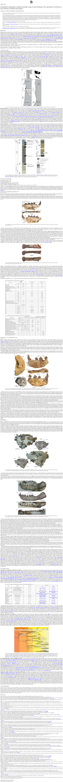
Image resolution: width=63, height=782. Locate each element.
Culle (1, 724)
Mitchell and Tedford (52, 591)
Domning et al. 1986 (23, 116)
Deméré (1, 726)
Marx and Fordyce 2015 (11, 662)
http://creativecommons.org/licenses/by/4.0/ (9, 28)
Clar (1, 722)
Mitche (1, 748)
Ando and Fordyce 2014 (24, 659)
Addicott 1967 (3, 55)
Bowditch (1, 717)
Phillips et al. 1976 (46, 53)
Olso (1, 757)
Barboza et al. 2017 (42, 592)
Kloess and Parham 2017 (55, 581)
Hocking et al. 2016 (48, 242)
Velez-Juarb (2, 775)
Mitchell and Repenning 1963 (27, 131)
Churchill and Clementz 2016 (47, 36)
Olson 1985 (37, 128)
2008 (36, 119)
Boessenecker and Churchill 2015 (33, 578)
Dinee (1, 731)
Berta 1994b (34, 38)
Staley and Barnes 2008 (57, 663)
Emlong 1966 (17, 116)
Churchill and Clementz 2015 (54, 660)
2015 (24, 128)
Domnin (1, 733)
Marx (1, 744)
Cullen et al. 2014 (35, 268)
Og (0, 756)
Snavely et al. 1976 (32, 110)
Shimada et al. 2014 (6, 66)
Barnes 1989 (26, 38)
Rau (1, 765)
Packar (1, 759)
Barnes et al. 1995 (35, 116)
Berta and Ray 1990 (57, 35)
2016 (61, 660)
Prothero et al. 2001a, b (42, 603)
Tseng (1, 772)
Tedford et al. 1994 (44, 40)
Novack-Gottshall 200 (23, 581)
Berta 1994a (48, 39)
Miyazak (1, 751)
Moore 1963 (32, 126)
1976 (61, 57)
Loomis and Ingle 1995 (43, 56)
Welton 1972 (20, 128)
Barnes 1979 (58, 65)
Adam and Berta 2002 (38, 36)
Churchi (1, 718)
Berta (1, 709)
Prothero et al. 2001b (40, 110)
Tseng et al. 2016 (38, 678)
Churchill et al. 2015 (16, 663)
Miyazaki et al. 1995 (9, 610)
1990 (30, 38)
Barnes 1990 (58, 38)
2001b (38, 118)
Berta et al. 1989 (14, 34)
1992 (61, 38)
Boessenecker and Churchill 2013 (9, 578)
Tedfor (1, 771)
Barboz (1, 699)
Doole (1, 734)
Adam (1, 696)
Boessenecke (2, 714)
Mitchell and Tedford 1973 (28, 36)
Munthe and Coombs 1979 (37, 131)
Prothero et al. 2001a (54, 564)
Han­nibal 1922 (59, 130)
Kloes (1, 739)
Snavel (1, 768)
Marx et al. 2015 (32, 659)
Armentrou (2, 698)
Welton (1, 776)
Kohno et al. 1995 (56, 129)
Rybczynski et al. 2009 (52, 40)
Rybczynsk (2, 766)
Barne (1, 701)
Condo (1, 725)
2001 (53, 58)
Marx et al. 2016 (41, 667)
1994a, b (8, 572)
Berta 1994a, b (19, 577)
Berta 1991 (13, 38)
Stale (1, 770)
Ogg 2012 (13, 120)
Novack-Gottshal (2, 755)
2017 (1, 61)
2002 (57, 607)
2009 (6, 656)
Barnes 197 (8, 38)
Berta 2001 (54, 607)
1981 (18, 60)
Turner (1, 773)
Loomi (1, 742)
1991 (49, 614)
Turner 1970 (3, 60)
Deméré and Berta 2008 (43, 116)
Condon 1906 (40, 129)
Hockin (1, 736)
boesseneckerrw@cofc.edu (14, 24)
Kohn (1, 740)
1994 (50, 655)
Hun (1, 738)
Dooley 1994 (30, 130)
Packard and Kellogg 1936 (37, 130)
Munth (1, 753)
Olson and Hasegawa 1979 (15, 659)
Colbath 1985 (37, 126)
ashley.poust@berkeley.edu (12, 22)
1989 (59, 571)
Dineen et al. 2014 (31, 581)
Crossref (52, 698)
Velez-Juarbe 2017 (33, 579)
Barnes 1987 (33, 607)
